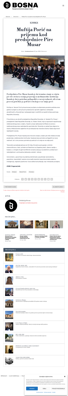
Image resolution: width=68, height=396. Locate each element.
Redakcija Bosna (29, 51)
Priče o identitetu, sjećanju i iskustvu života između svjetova (31, 335)
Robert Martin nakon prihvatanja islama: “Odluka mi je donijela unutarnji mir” (55, 237)
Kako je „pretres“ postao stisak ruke (25, 358)
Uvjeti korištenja (14, 376)
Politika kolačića (39, 392)
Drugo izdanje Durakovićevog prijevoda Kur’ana (24, 237)
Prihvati (32, 388)
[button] (65, 376)
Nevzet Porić (23, 172)
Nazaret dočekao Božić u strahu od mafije (41, 236)
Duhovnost (44, 51)
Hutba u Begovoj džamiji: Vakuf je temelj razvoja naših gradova (32, 324)
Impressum (4, 376)
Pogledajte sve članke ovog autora (28, 203)
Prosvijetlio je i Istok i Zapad (23, 347)
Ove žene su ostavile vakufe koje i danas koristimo (28, 255)
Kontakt (53, 392)
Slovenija (31, 172)
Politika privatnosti (47, 392)
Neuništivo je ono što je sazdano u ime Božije (27, 289)
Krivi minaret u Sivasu (21, 278)
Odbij (44, 388)
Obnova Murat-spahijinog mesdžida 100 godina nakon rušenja (10, 237)
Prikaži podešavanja (58, 388)
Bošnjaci (14, 172)
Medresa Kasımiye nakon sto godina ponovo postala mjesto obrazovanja (34, 312)
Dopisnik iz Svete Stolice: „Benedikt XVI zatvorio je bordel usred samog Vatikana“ (36, 266)
